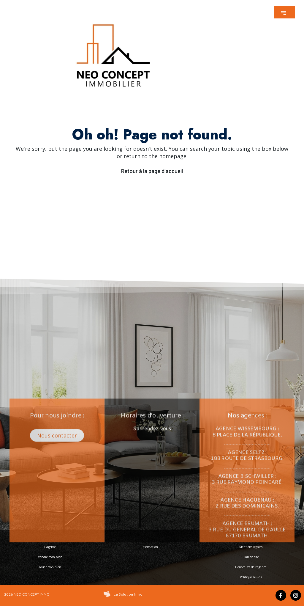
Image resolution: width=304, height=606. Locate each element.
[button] (284, 12)
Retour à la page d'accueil (152, 171)
